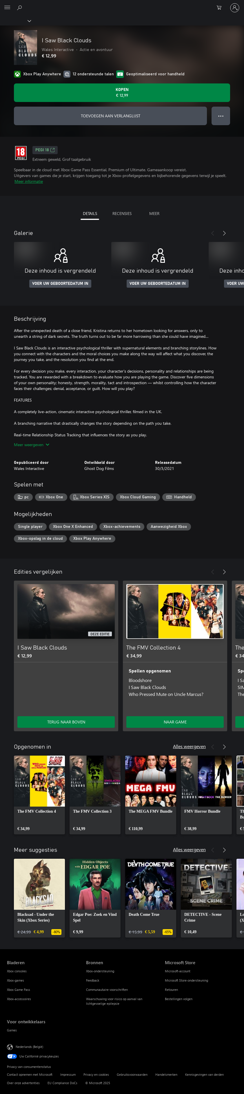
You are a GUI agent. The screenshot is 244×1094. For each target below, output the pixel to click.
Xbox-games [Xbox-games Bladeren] (15, 980)
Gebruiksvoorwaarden (132, 1074)
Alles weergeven (189, 746)
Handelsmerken (166, 1074)
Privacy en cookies (96, 1074)
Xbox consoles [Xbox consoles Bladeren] (17, 971)
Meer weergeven (31, 444)
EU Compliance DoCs (62, 1083)
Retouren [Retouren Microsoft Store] (171, 989)
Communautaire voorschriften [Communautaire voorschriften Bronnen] (107, 989)
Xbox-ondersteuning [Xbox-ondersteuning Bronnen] (100, 971)
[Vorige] (212, 233)
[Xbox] (15, 20)
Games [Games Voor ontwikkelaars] (12, 1030)
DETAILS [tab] (90, 213)
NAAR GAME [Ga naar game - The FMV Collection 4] (175, 722)
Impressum (68, 1074)
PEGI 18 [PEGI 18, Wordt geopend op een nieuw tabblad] (45, 150)
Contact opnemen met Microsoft (29, 1074)
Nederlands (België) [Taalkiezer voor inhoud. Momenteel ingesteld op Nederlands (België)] (29, 1047)
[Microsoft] (122, 4)
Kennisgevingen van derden (204, 1074)
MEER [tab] (154, 213)
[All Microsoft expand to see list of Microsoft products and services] (7, 8)
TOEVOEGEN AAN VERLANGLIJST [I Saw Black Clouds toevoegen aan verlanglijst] (110, 115)
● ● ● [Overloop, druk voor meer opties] (221, 115)
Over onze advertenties (23, 1083)
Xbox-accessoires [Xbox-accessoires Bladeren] (19, 999)
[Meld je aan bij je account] (235, 8)
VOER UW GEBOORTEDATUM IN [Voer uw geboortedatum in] (60, 284)
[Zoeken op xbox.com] (20, 7)
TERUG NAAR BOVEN (66, 722)
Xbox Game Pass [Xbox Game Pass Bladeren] (18, 989)
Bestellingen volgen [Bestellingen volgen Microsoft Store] (178, 999)
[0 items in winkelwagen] (221, 8)
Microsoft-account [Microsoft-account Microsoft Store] (177, 971)
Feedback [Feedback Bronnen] (92, 980)
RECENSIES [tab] (122, 213)
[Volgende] (224, 233)
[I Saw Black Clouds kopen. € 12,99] (122, 92)
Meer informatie (28, 181)
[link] (39, 795)
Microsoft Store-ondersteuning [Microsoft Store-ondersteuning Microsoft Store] (186, 980)
